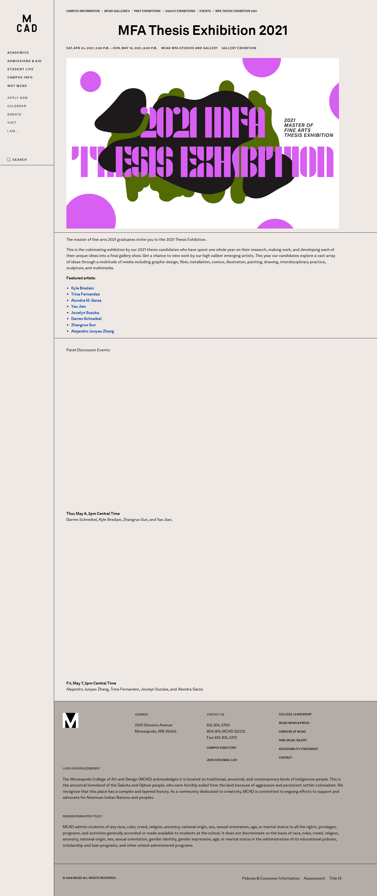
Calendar (16, 106)
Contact (285, 757)
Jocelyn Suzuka (85, 312)
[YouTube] (31, 172)
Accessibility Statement (298, 749)
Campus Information (83, 11)
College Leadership (295, 714)
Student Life (20, 69)
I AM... (13, 131)
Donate (14, 114)
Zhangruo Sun (83, 325)
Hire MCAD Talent (293, 740)
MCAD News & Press (294, 723)
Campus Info (20, 77)
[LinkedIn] (41, 172)
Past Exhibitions (147, 11)
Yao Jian (78, 306)
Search (20, 159)
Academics (18, 52)
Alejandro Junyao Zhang (92, 331)
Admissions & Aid (24, 61)
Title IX (335, 878)
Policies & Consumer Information (271, 878)
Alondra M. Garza (86, 300)
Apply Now (17, 98)
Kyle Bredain (82, 288)
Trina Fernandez (85, 294)
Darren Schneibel (86, 318)
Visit (11, 122)
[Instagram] (20, 172)
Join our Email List (222, 760)
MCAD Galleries (117, 11)
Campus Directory (221, 747)
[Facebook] (11, 172)
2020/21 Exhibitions (180, 11)
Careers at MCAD (292, 731)
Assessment (314, 878)
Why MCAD (17, 86)
